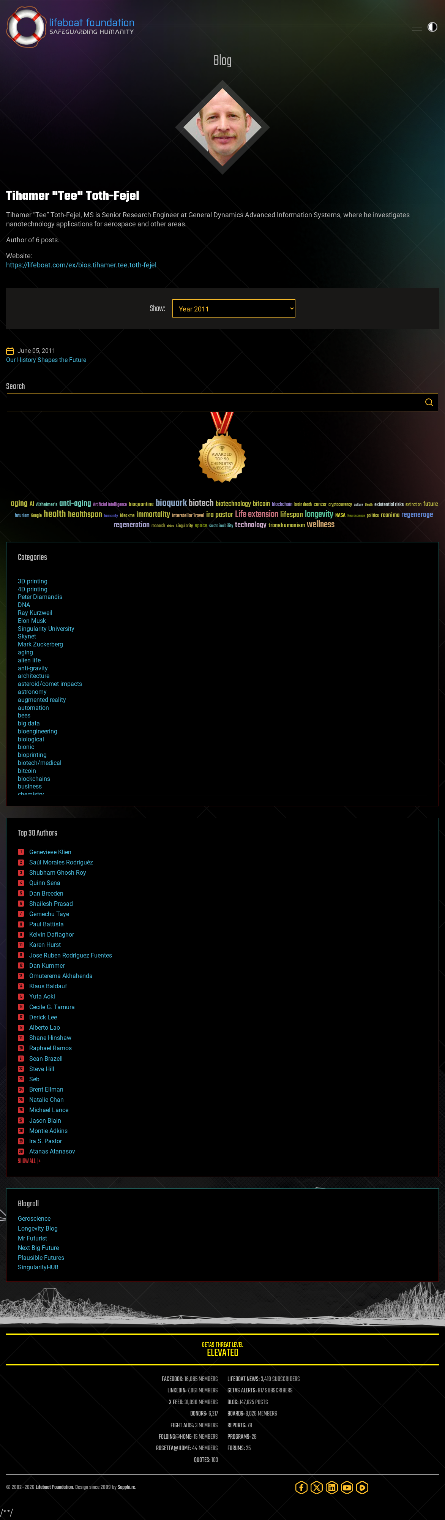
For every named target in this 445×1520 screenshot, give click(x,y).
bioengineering (37, 731)
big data (29, 723)
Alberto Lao (44, 1027)
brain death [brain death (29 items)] (303, 504)
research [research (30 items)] (158, 526)
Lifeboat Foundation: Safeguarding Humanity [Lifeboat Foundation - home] (203, 27)
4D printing (32, 589)
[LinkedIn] (332, 1487)
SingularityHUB (38, 1267)
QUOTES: (202, 1460)
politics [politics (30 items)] (373, 516)
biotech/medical (40, 762)
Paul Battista (46, 924)
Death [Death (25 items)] (368, 505)
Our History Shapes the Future (46, 359)
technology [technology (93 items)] (251, 525)
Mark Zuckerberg (40, 644)
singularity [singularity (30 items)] (184, 526)
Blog (222, 61)
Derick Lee (43, 1017)
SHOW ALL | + (29, 1161)
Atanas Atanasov (52, 1151)
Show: (157, 309)
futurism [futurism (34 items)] (22, 516)
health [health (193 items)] (55, 514)
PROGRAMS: (239, 1437)
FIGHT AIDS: (182, 1426)
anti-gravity (33, 668)
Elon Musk (32, 620)
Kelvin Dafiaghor (51, 934)
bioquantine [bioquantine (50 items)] (141, 504)
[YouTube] (347, 1487)
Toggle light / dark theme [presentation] (432, 27)
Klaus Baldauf (48, 986)
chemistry (31, 794)
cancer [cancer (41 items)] (320, 505)
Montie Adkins (48, 1130)
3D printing (32, 581)
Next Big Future (38, 1247)
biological (31, 739)
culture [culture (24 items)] (358, 505)
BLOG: (232, 1403)
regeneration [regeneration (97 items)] (132, 525)
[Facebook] (301, 1487)
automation (33, 707)
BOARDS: (236, 1414)
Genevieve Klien (50, 852)
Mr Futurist (32, 1238)
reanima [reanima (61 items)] (390, 515)
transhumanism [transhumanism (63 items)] (286, 525)
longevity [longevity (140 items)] (319, 515)
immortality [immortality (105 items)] (153, 514)
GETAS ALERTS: (242, 1391)
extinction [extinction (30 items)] (413, 504)
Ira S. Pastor (45, 1141)
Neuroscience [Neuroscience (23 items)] (356, 516)
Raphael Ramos (50, 1048)
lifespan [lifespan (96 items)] (291, 514)
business (30, 786)
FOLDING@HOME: (176, 1437)
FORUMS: (236, 1449)
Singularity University (46, 628)
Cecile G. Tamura (52, 1007)
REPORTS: (236, 1426)
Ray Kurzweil (35, 612)
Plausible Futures (41, 1257)
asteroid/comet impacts (50, 683)
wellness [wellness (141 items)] (321, 525)
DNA (24, 604)
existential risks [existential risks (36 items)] (389, 505)
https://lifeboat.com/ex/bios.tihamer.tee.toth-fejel (81, 265)
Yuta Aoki (42, 996)
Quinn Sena (44, 882)
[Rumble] (362, 1487)
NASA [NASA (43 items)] (340, 516)
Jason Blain (45, 1120)
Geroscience (34, 1218)
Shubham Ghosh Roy (57, 872)
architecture (33, 675)
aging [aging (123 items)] (19, 504)
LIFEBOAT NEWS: (243, 1379)
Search (429, 402)
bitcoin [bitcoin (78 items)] (261, 504)
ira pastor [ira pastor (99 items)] (219, 514)
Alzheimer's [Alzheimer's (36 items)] (46, 505)
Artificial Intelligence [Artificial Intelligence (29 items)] (110, 504)
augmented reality (42, 699)
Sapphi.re (126, 1487)
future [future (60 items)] (430, 504)
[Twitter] (317, 1487)
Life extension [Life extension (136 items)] (256, 515)
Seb (34, 1079)
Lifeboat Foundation (54, 1487)
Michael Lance (48, 1110)
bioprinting (32, 754)
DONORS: (198, 1414)
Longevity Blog (38, 1228)
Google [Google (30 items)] (36, 516)
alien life (29, 660)
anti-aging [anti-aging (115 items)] (75, 504)
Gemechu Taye (49, 914)
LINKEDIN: (176, 1391)
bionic (26, 747)
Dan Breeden (46, 893)
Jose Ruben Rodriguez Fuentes (70, 955)
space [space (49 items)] (201, 525)
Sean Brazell (46, 1058)
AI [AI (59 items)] (32, 504)
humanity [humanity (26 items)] (111, 516)
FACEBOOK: (172, 1379)
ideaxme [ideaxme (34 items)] (127, 516)
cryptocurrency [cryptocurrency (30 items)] (340, 504)
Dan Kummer (47, 965)
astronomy (32, 691)
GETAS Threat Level (222, 1350)
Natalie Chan (46, 1099)
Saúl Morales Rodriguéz (61, 862)
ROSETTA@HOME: (173, 1449)
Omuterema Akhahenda (61, 976)
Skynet (27, 636)
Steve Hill (41, 1069)
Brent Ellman (46, 1089)
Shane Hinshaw (50, 1037)
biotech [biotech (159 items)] (201, 503)
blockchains (34, 778)
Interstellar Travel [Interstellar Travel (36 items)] (188, 516)
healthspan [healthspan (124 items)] (85, 515)
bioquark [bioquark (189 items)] (171, 503)
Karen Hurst (45, 944)
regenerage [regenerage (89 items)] (417, 515)
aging (25, 652)
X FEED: (176, 1403)
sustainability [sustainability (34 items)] (221, 526)
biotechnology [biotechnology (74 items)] (233, 504)
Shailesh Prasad (51, 903)
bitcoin (27, 770)
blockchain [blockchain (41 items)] (282, 505)
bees (24, 715)
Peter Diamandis (40, 596)
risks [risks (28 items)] (170, 526)
